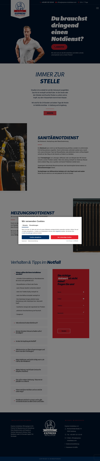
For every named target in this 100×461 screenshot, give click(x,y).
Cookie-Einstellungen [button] (27, 233)
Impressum (24, 241)
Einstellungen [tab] (33, 225)
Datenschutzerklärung (33, 241)
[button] (35, 237)
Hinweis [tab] (25, 225)
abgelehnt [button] (58, 231)
